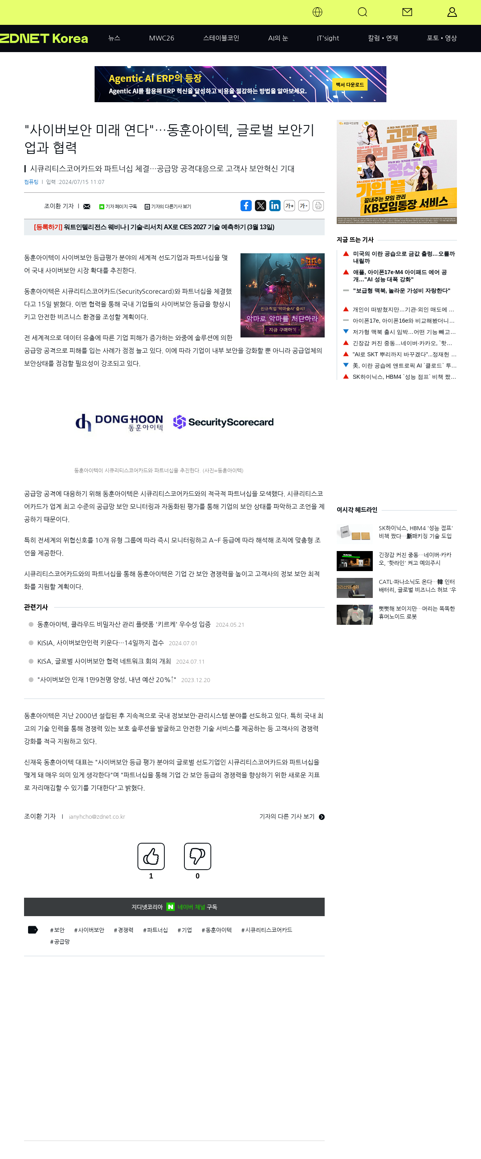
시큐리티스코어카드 (268, 930)
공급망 (62, 942)
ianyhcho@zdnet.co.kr (97, 817)
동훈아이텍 (219, 930)
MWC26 (161, 38)
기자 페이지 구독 (118, 206)
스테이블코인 (221, 38)
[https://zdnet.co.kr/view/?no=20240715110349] (246, 205)
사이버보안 (91, 930)
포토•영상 (442, 38)
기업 (187, 930)
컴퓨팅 (31, 182)
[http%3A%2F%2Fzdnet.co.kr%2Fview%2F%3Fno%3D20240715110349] (275, 205)
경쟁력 (125, 930)
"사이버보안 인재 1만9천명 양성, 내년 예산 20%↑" (106, 679)
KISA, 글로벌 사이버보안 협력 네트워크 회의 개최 (104, 661)
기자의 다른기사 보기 (168, 206)
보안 (59, 930)
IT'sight (328, 38)
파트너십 (157, 930)
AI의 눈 (278, 38)
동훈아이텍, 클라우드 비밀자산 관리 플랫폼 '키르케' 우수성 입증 (124, 624)
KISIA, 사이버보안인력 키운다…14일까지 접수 (100, 643)
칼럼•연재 (383, 38)
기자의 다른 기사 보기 (292, 817)
